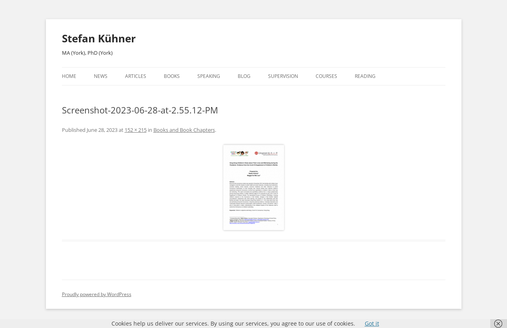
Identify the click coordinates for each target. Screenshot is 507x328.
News (100, 76)
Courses (326, 76)
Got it (372, 323)
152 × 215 (136, 129)
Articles (135, 76)
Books (172, 76)
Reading (365, 76)
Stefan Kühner (99, 38)
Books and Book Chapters (184, 129)
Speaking (208, 76)
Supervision (283, 76)
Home (69, 76)
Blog (244, 76)
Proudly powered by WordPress (96, 294)
